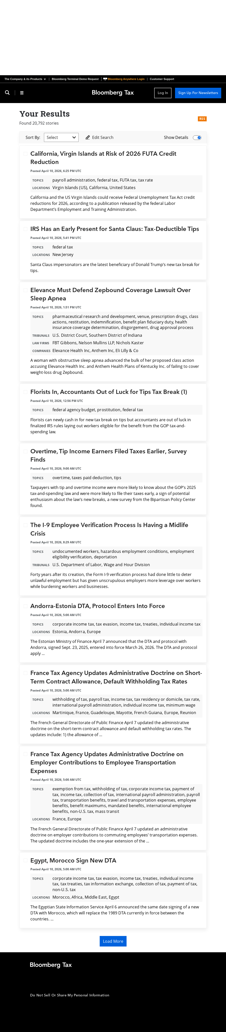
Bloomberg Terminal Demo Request (75, 79)
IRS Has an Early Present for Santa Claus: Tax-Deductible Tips (114, 229)
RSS (202, 119)
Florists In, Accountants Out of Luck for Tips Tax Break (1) (108, 392)
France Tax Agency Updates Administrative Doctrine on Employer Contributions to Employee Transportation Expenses (107, 762)
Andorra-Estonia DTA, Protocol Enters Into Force (97, 606)
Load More (113, 941)
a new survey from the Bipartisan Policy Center (151, 499)
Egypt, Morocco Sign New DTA (73, 861)
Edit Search (99, 137)
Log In (163, 93)
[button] (27, 79)
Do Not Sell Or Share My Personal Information (69, 995)
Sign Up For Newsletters (198, 93)
